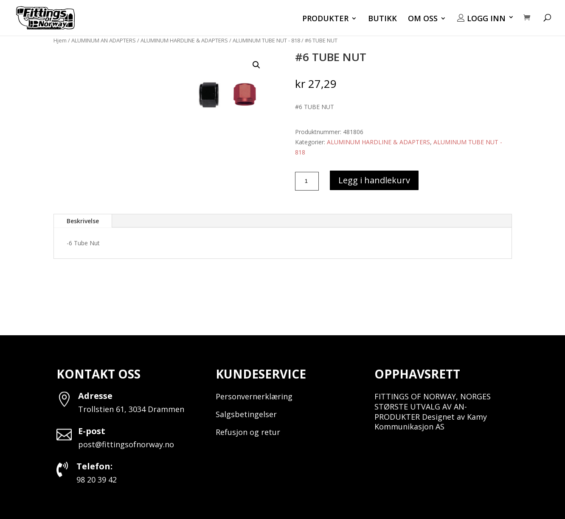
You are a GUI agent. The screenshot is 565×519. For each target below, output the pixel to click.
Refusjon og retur (248, 432)
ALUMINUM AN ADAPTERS (103, 40)
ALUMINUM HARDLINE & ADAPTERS (184, 40)
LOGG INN (481, 18)
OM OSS (423, 19)
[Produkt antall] (307, 181)
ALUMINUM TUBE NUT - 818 (266, 40)
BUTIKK (382, 19)
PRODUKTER (325, 19)
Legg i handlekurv (374, 180)
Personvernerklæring (254, 396)
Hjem (60, 40)
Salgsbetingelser (246, 414)
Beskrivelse (83, 221)
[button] (256, 65)
